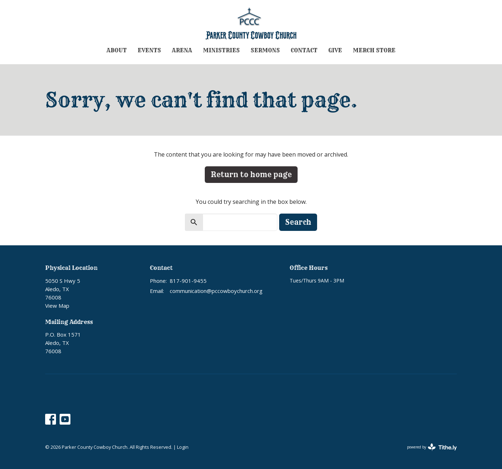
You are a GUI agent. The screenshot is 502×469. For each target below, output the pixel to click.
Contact (304, 50)
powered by (432, 447)
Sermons (265, 50)
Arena (182, 50)
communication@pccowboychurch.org (216, 290)
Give (335, 50)
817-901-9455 (188, 280)
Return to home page (251, 174)
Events (149, 50)
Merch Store (374, 50)
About (117, 50)
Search (298, 222)
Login (183, 447)
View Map (57, 305)
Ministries (221, 50)
